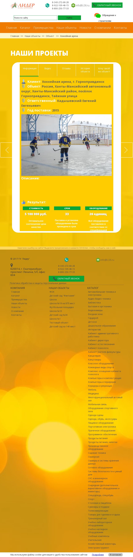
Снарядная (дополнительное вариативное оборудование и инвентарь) (103, 488)
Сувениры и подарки (98, 506)
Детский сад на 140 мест (62, 326)
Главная (11, 27)
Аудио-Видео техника (99, 298)
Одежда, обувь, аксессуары (102, 418)
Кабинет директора (98, 340)
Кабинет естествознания (101, 344)
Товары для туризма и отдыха (104, 514)
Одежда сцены (95, 415)
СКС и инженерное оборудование (98, 480)
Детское (92, 321)
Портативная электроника (102, 426)
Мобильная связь (97, 404)
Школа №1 (55, 318)
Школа (53, 299)
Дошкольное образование (102, 325)
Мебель (92, 389)
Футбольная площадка (62, 307)
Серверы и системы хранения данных (103, 462)
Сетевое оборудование (100, 467)
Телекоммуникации (98, 510)
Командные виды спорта (101, 367)
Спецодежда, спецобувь (100, 495)
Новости (85, 27)
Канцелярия (94, 355)
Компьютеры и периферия (102, 381)
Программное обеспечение (102, 434)
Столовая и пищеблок (99, 503)
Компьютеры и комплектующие (104, 378)
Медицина (93, 393)
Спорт (91, 499)
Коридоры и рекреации (100, 385)
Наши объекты (66, 27)
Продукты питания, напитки (102, 442)
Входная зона (95, 314)
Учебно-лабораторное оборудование (100, 524)
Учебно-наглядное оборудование (98, 531)
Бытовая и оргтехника (100, 306)
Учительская (94, 540)
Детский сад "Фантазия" (62, 295)
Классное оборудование (101, 363)
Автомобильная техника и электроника (102, 293)
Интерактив (94, 329)
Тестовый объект (59, 322)
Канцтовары (94, 359)
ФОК (52, 291)
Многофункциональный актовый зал (105, 399)
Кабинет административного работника (103, 335)
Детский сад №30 (59, 314)
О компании (102, 27)
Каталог (25, 27)
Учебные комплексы (98, 536)
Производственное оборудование (98, 447)
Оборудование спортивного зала (103, 410)
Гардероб (93, 318)
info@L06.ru (82, 5)
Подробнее (98, 554)
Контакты (120, 27)
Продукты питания (98, 438)
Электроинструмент (98, 547)
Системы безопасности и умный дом (105, 473)
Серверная (93, 456)
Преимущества (43, 27)
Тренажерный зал (97, 518)
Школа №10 (56, 311)
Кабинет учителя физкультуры (104, 351)
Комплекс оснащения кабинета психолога (104, 373)
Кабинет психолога (98, 348)
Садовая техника (97, 452)
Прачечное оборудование (101, 430)
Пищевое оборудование (101, 422)
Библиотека (94, 302)
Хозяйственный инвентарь (102, 543)
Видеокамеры (95, 310)
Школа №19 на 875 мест (62, 303)
